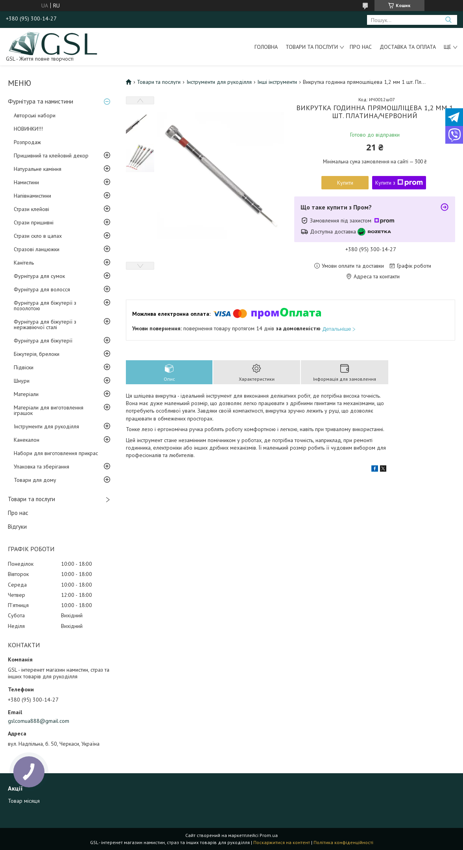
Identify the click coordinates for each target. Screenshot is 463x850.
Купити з (399, 182)
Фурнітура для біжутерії (43, 340)
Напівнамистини (32, 195)
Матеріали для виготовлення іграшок (48, 410)
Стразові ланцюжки (36, 249)
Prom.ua (269, 835)
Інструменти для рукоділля (46, 426)
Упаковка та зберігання (41, 466)
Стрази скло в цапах (38, 235)
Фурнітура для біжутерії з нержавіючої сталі (45, 324)
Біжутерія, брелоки (36, 353)
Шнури (22, 380)
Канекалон (26, 439)
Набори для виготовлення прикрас (56, 453)
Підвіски (23, 367)
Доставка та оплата (408, 46)
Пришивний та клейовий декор (51, 155)
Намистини (26, 182)
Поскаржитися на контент (281, 842)
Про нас (361, 46)
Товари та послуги (312, 46)
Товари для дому (35, 479)
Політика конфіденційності (343, 842)
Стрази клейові (31, 209)
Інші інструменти (277, 82)
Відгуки (17, 526)
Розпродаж (27, 142)
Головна (266, 46)
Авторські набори (34, 115)
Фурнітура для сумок (39, 276)
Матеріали (26, 394)
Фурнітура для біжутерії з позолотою (45, 305)
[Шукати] (448, 20)
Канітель (24, 262)
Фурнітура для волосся (42, 289)
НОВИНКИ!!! (28, 128)
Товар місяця (24, 800)
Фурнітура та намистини (40, 101)
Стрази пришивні (33, 222)
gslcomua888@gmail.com (38, 720)
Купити (345, 182)
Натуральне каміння (37, 168)
